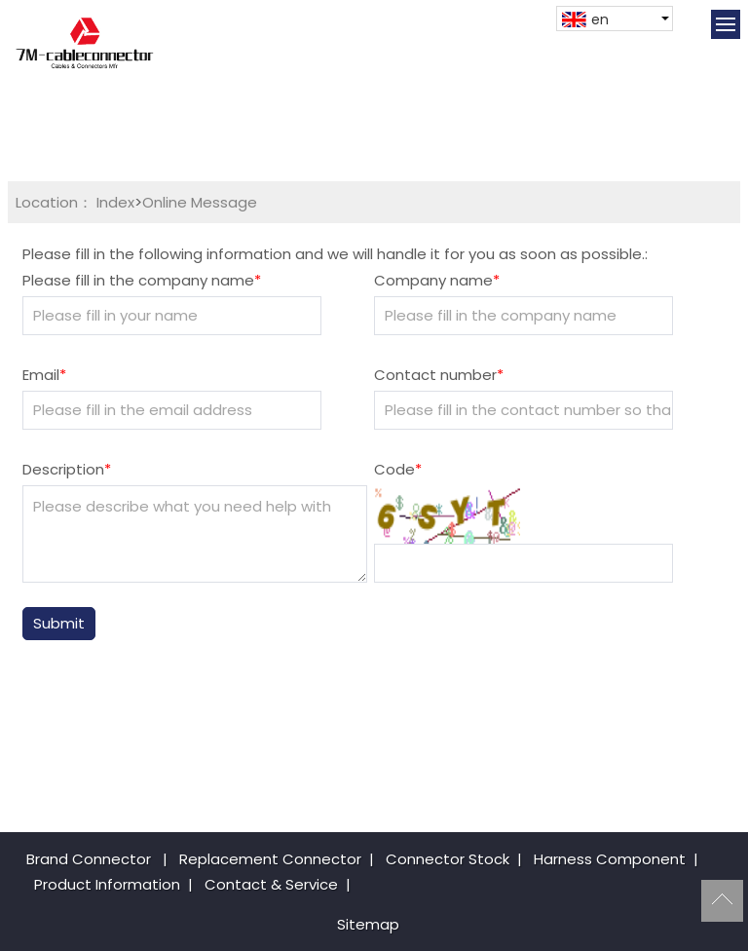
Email (44, 374)
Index (115, 202)
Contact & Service (271, 884)
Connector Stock (447, 859)
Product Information (107, 884)
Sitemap (368, 924)
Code (398, 469)
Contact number (439, 374)
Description (66, 469)
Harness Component (610, 859)
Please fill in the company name (141, 280)
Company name (437, 280)
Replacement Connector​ (270, 859)
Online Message (199, 202)
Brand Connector (88, 859)
